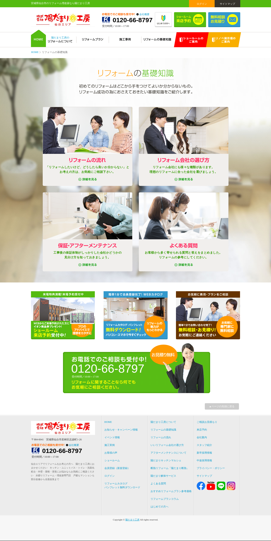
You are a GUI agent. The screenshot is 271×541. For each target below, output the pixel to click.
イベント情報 (112, 437)
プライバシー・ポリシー (211, 468)
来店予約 (202, 429)
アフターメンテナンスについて (168, 452)
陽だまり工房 (132, 519)
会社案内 (202, 437)
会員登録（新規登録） (117, 468)
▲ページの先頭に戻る (222, 406)
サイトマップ (227, 3)
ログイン (202, 3)
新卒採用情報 (204, 452)
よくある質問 (158, 483)
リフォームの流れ (161, 437)
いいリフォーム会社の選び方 (167, 445)
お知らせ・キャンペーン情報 (121, 429)
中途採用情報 (204, 460)
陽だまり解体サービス (163, 475)
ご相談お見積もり (207, 421)
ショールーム (112, 460)
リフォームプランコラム (165, 498)
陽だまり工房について (163, 421)
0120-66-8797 (133, 20)
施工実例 (109, 445)
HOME (35, 52)
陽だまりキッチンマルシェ (166, 460)
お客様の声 (110, 452)
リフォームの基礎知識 (163, 429)
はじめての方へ (159, 506)
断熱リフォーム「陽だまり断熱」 (170, 468)
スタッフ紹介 (204, 445)
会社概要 (144, 14)
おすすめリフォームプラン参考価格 (171, 491)
